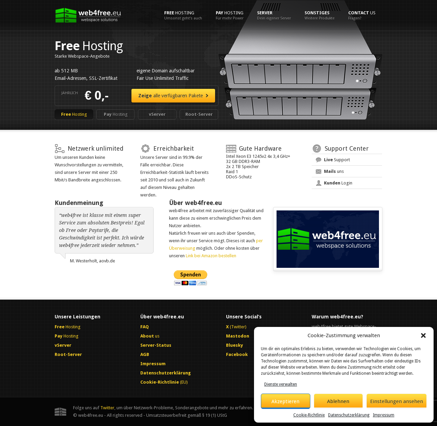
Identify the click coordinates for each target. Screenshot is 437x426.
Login (338, 182)
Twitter (107, 407)
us (362, 15)
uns (334, 171)
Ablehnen (338, 401)
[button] (423, 335)
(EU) (164, 382)
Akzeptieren (285, 401)
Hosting (183, 15)
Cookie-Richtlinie (309, 415)
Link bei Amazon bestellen (211, 255)
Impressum (383, 415)
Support (337, 159)
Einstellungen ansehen (396, 401)
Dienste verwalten (280, 384)
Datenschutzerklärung (348, 415)
